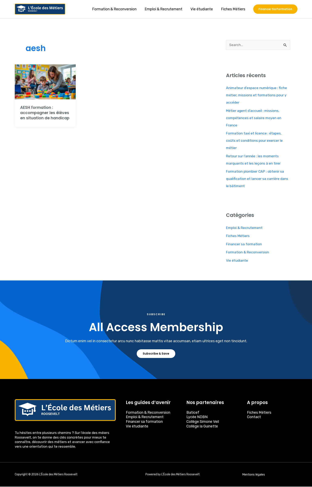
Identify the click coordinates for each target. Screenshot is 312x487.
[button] (275, 9)
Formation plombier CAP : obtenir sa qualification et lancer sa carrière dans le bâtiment (257, 178)
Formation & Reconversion (117, 9)
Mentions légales (253, 475)
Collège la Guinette (202, 426)
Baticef (192, 412)
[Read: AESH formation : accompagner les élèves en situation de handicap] (45, 81)
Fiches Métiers (233, 9)
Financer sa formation (244, 244)
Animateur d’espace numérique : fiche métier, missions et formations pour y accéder (257, 95)
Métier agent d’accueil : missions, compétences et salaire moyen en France (254, 118)
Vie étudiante (203, 9)
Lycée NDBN (197, 417)
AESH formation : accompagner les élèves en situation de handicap (43, 115)
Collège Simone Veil (202, 422)
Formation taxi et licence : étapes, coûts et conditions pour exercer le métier (255, 140)
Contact (254, 417)
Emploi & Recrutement (165, 9)
